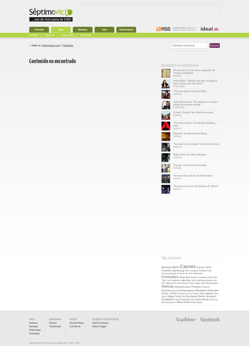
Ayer (104, 29)
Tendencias (55, 326)
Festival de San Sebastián (190, 273)
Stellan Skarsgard (207, 296)
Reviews (49, 35)
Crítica (202, 270)
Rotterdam (213, 290)
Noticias (33, 35)
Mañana (82, 29)
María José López (191, 283)
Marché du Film (174, 283)
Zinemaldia (196, 302)
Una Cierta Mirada (199, 299)
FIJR (209, 270)
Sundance (167, 299)
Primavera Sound (200, 286)
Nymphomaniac (182, 286)
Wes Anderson (168, 302)
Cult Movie (75, 326)
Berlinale (166, 267)
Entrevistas (67, 35)
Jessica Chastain (198, 277)
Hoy (61, 29)
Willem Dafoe (183, 302)
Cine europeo (191, 270)
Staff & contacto (100, 323)
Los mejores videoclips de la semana (186, 280)
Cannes (188, 266)
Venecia (213, 299)
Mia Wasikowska (209, 283)
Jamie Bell (184, 277)
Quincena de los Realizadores (178, 290)
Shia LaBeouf (206, 293)
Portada (39, 29)
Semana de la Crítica (188, 293)
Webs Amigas (99, 326)
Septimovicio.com (51, 45)
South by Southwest (186, 296)
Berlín (175, 267)
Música (52, 323)
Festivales (86, 35)
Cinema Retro (76, 323)
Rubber (165, 293)
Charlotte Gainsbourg (172, 270)
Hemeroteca (126, 29)
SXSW (173, 293)
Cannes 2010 (203, 267)
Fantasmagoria (168, 273)
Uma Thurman (182, 299)
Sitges (170, 296)
